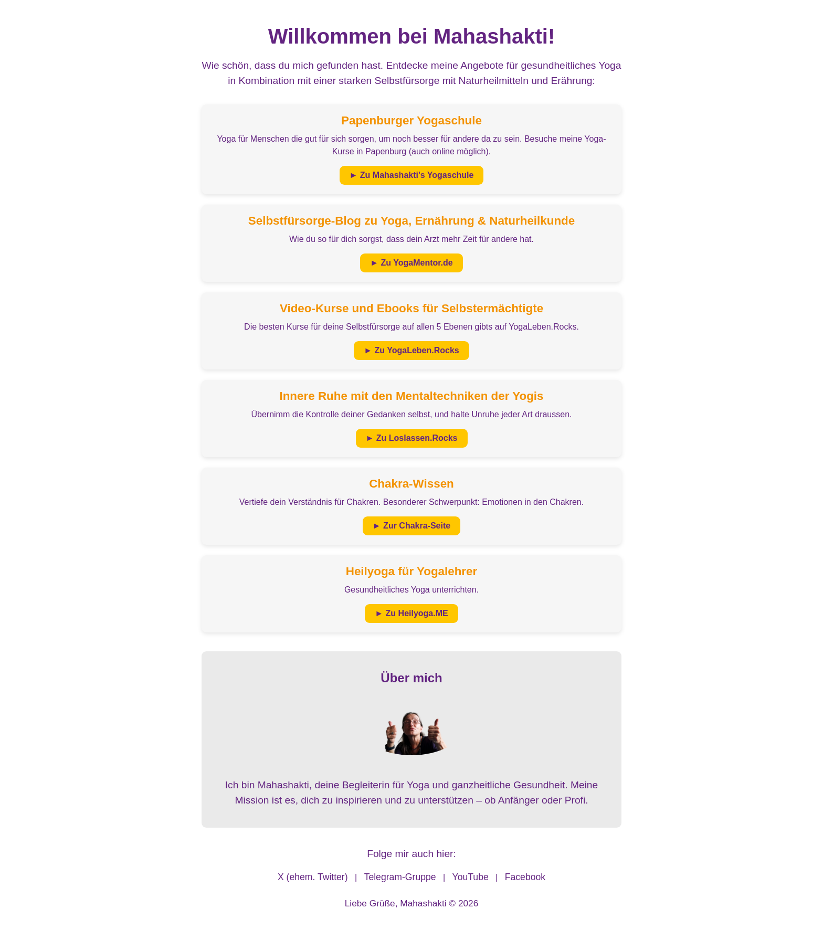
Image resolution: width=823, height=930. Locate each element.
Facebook (525, 877)
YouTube (470, 877)
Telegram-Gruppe (400, 877)
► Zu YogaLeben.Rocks (411, 350)
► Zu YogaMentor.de (411, 262)
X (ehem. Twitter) (313, 877)
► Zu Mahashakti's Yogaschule (412, 175)
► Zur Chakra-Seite (411, 525)
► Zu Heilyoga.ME (411, 613)
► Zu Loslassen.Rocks (412, 438)
